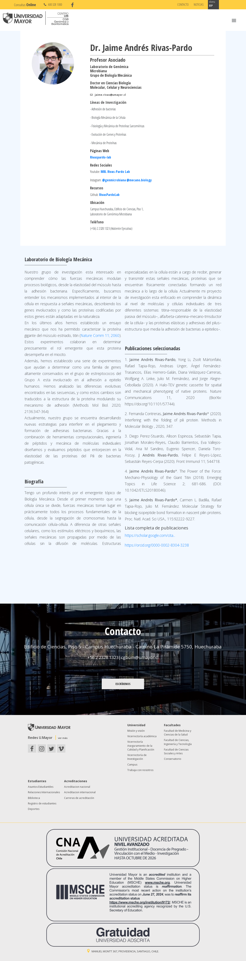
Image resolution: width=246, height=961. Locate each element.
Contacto (183, 4)
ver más (62, 738)
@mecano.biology (139, 180)
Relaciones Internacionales (44, 792)
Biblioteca (34, 798)
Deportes (33, 809)
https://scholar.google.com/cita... (150, 535)
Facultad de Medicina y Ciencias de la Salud (177, 732)
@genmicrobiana (114, 180)
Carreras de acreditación (79, 798)
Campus (132, 764)
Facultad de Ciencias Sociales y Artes (176, 751)
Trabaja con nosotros (140, 770)
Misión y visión (136, 731)
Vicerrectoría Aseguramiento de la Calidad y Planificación (140, 745)
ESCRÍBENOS (123, 684)
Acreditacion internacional (80, 792)
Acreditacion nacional (77, 787)
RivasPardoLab (109, 194)
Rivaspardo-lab (100, 157)
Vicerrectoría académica (142, 736)
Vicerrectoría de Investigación (137, 757)
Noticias (199, 4)
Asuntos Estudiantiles (40, 787)
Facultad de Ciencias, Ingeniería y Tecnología (178, 742)
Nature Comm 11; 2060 (100, 335)
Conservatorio (172, 759)
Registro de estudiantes (42, 803)
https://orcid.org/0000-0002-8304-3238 (157, 545)
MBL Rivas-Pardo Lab (115, 171)
